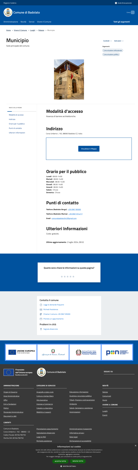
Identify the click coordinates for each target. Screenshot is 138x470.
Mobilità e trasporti (44, 412)
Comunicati (106, 396)
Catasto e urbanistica (45, 408)
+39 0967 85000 (74, 209)
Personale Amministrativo (13, 412)
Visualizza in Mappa (89, 148)
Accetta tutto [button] (60, 461)
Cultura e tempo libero (45, 396)
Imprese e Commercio (45, 404)
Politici (6, 408)
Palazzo (41, 30)
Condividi (107, 41)
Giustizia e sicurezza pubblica (81, 396)
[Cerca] (132, 12)
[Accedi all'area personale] (123, 3)
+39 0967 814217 (76, 214)
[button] (69, 466)
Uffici (5, 400)
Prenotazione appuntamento (47, 428)
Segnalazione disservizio (46, 433)
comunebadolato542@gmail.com (64, 218)
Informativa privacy (77, 433)
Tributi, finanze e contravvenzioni (82, 400)
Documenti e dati (10, 416)
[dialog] (69, 456)
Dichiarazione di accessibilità (80, 441)
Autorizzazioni (75, 412)
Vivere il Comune (20, 30)
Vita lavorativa (42, 400)
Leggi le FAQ (41, 437)
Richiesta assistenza (44, 441)
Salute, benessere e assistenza (81, 408)
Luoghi (32, 30)
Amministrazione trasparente (81, 428)
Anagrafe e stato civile (45, 392)
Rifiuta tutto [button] (78, 461)
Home (8, 30)
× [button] (135, 446)
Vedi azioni (119, 41)
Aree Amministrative (11, 396)
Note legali (74, 437)
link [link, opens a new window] (90, 457)
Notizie (105, 392)
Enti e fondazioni (10, 404)
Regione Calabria (10, 3)
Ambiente (73, 404)
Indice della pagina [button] (15, 108)
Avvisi (104, 400)
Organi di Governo (10, 392)
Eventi (104, 415)
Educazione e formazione (79, 392)
